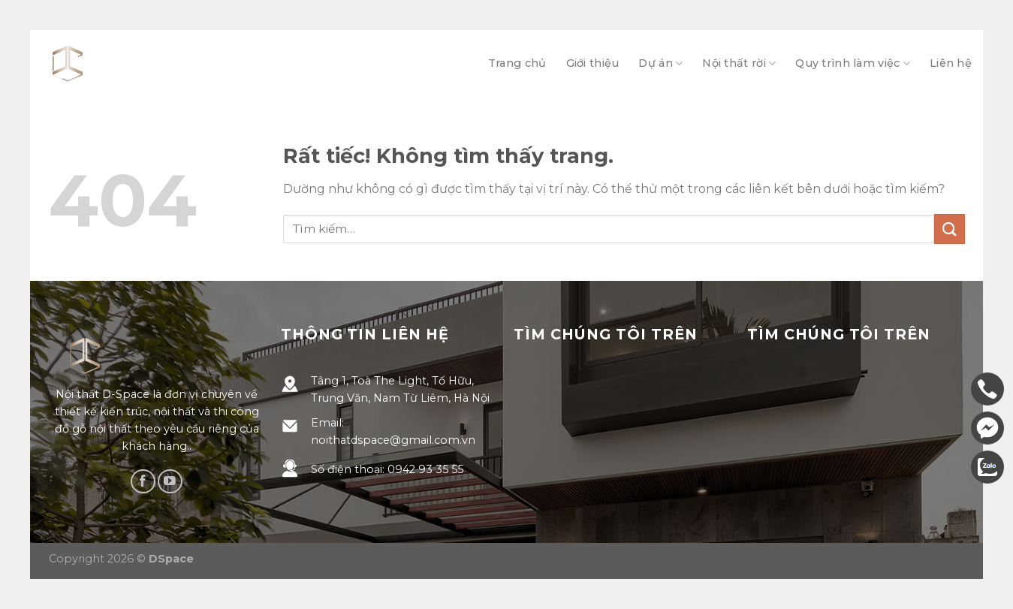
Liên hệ (951, 63)
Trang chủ (517, 63)
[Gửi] (949, 228)
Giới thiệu (593, 63)
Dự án (660, 63)
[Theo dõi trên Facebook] (143, 481)
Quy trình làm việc (852, 63)
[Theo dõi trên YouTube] (170, 481)
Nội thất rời (739, 63)
